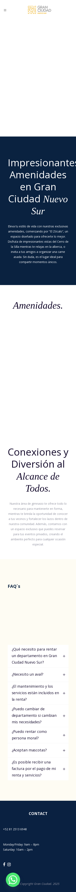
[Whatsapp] (13, 880)
